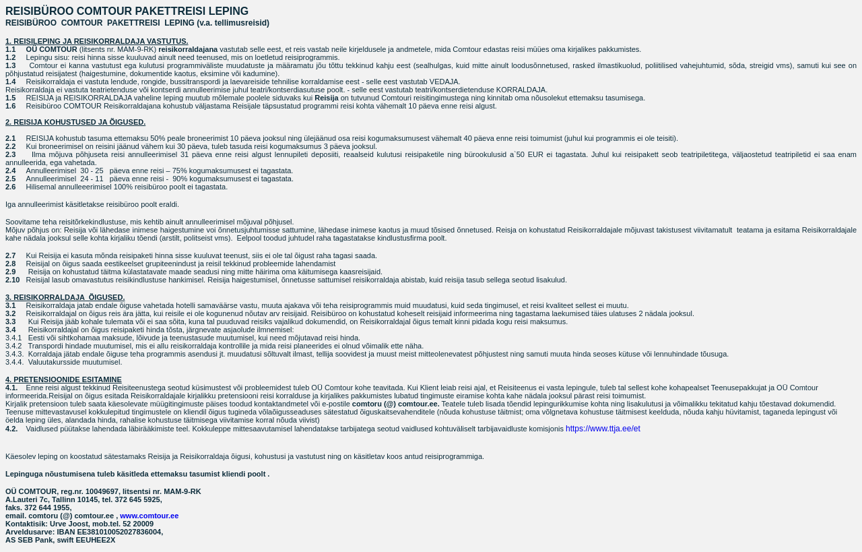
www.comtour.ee (149, 516)
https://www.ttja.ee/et (603, 428)
